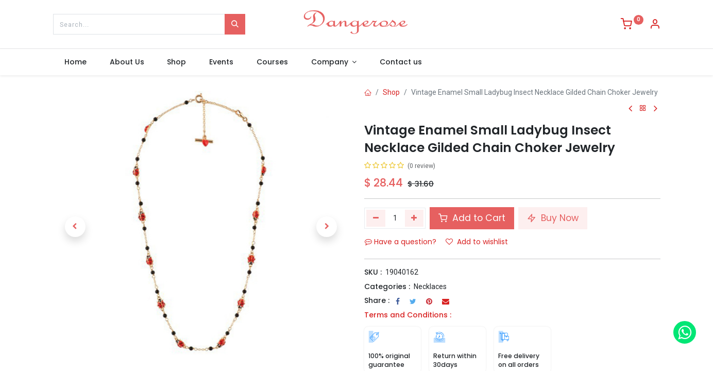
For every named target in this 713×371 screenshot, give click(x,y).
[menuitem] (75, 62)
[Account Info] (654, 25)
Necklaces (430, 286)
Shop (391, 92)
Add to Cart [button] (471, 218)
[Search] (235, 24)
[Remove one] (375, 218)
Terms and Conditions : (407, 315)
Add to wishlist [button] (477, 242)
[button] (75, 226)
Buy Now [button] (553, 218)
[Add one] (414, 218)
